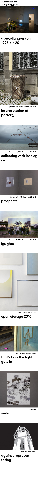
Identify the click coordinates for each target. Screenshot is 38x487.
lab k (33, 8)
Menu (35, 3)
